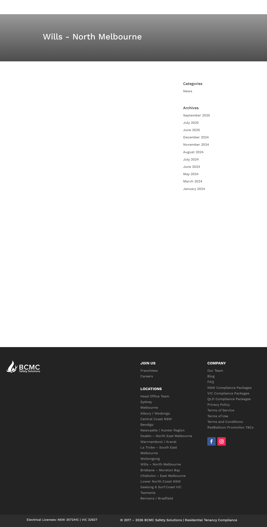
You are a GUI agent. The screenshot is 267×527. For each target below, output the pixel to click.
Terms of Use (217, 416)
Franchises (149, 371)
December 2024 (196, 137)
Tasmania (147, 493)
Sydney (146, 402)
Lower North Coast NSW (160, 481)
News (187, 91)
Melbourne (149, 407)
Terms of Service (220, 410)
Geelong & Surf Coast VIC (160, 487)
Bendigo (147, 425)
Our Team (215, 371)
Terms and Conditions (225, 422)
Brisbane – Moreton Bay (160, 470)
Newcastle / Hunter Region (162, 430)
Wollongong (150, 459)
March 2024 (192, 181)
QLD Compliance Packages (229, 399)
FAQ (210, 382)
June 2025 (191, 130)
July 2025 (191, 123)
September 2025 (196, 115)
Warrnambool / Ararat (158, 442)
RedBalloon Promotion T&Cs (230, 427)
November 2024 (196, 145)
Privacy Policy (218, 405)
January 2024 (194, 189)
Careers (146, 376)
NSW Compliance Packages (229, 388)
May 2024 (191, 174)
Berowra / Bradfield (156, 498)
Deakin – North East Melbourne (166, 436)
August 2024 (193, 152)
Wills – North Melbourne (160, 464)
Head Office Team (154, 396)
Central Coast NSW (156, 419)
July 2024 (191, 159)
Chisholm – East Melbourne (163, 476)
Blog (211, 376)
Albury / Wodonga (155, 413)
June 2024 (191, 167)
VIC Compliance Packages (228, 393)
